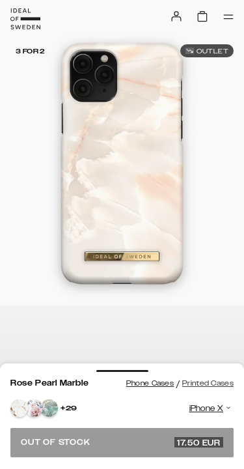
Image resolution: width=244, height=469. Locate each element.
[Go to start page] (25, 18)
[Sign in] (176, 16)
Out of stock (122, 442)
